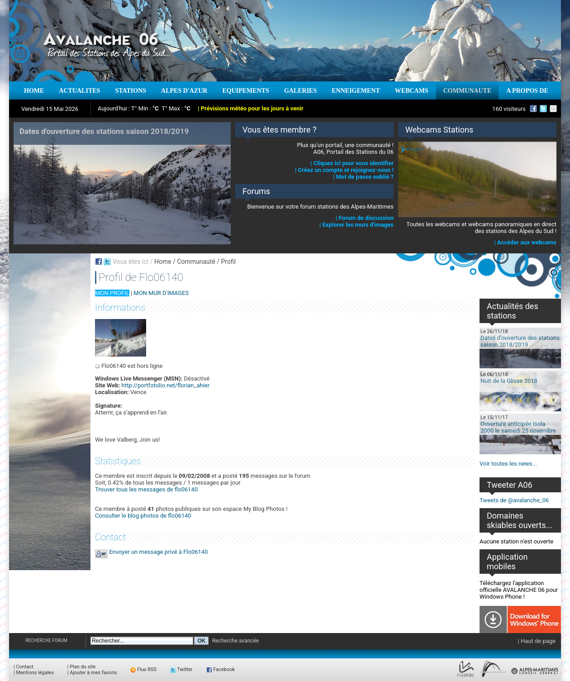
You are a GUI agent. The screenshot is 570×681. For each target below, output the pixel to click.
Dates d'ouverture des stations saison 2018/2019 (520, 341)
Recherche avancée (235, 641)
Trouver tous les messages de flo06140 (146, 489)
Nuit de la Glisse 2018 (508, 380)
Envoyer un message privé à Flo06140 (158, 551)
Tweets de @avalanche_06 (514, 500)
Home (162, 261)
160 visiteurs (509, 108)
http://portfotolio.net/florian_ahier (166, 385)
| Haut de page (537, 641)
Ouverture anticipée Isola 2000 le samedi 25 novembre (518, 427)
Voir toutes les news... (508, 463)
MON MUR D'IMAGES (161, 293)
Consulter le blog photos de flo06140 (143, 515)
